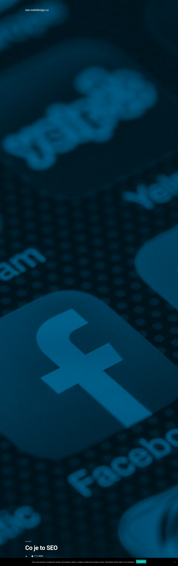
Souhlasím (141, 562)
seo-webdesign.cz (37, 10)
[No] (175, 562)
